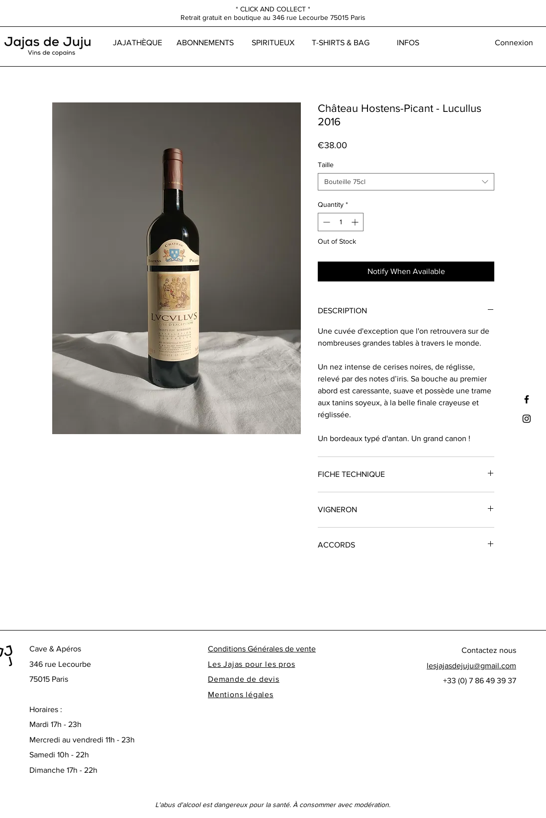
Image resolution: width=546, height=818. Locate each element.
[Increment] (356, 222)
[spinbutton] (341, 222)
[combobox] (406, 181)
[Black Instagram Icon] (526, 418)
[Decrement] (325, 222)
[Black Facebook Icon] (526, 399)
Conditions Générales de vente (262, 648)
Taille (326, 165)
